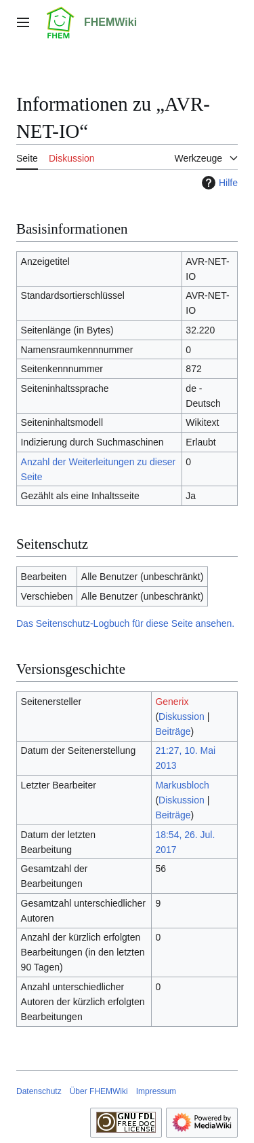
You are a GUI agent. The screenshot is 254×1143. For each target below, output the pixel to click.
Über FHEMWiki (99, 1091)
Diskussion (181, 716)
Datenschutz (39, 1091)
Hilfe (218, 182)
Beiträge (172, 731)
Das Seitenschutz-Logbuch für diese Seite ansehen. (125, 623)
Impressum (156, 1091)
